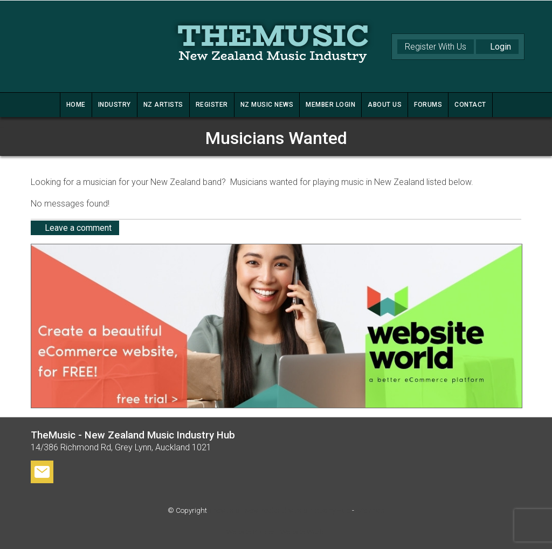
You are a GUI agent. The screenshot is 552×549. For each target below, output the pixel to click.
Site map (370, 510)
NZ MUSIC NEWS (267, 104)
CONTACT (470, 104)
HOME (76, 104)
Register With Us (435, 47)
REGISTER (212, 104)
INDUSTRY (114, 104)
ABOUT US (385, 104)
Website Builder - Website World (276, 532)
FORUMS (428, 104)
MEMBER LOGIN (330, 104)
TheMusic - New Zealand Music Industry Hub (279, 510)
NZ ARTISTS (163, 104)
